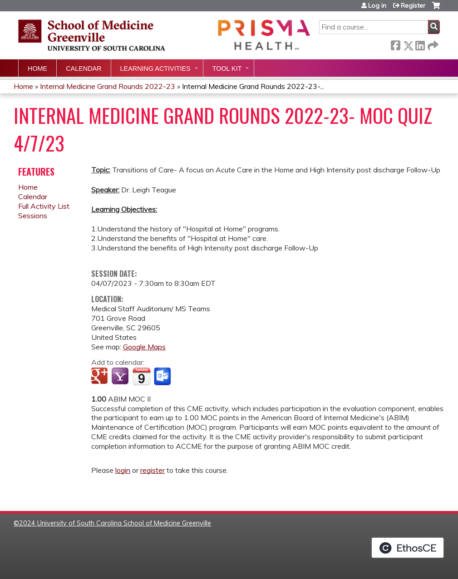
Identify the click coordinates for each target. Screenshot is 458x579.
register (152, 470)
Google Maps (144, 346)
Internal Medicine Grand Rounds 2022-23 (107, 86)
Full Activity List (43, 206)
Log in (377, 5)
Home (37, 68)
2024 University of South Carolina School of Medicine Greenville (115, 523)
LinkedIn (419, 44)
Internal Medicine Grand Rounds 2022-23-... (253, 86)
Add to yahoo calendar (121, 377)
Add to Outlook (163, 377)
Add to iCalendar (141, 376)
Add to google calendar (100, 377)
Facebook (395, 44)
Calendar (83, 68)
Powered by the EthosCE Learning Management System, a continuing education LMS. (407, 548)
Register (413, 5)
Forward (432, 44)
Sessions (32, 215)
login (122, 470)
